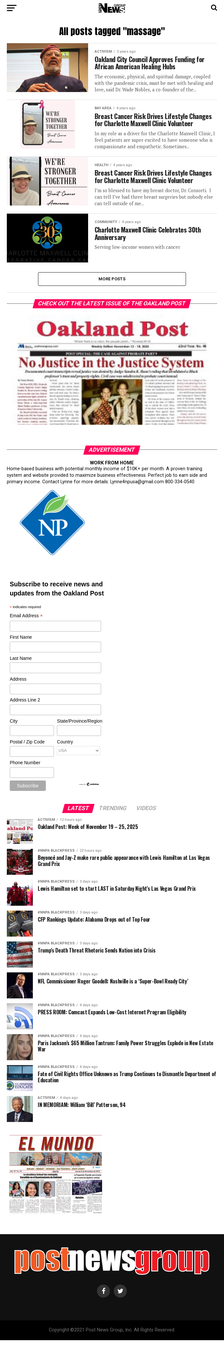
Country (65, 763)
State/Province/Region (78, 741)
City (14, 741)
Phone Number (25, 783)
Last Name (21, 679)
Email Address (26, 637)
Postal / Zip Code (27, 763)
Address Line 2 (25, 721)
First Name (21, 658)
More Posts (112, 299)
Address (18, 700)
